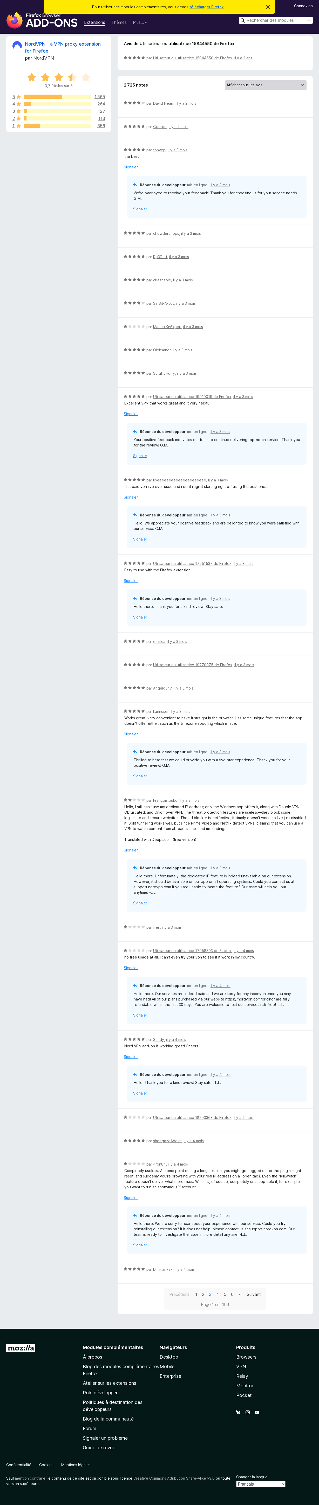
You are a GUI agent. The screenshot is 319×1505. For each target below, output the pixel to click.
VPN (241, 1366)
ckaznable (162, 280)
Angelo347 (162, 688)
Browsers (246, 1357)
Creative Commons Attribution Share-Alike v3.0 (174, 1478)
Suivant (254, 1294)
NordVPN (43, 58)
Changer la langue (252, 1477)
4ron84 (159, 1164)
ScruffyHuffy (164, 373)
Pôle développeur (101, 1392)
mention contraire (30, 1478)
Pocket (244, 1395)
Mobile (167, 1366)
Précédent (179, 1294)
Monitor (244, 1385)
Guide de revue (99, 1447)
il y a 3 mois (177, 150)
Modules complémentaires (113, 1347)
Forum (89, 1428)
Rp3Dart (160, 256)
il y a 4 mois (244, 950)
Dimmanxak (163, 1269)
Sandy (158, 1039)
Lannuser (160, 711)
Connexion (303, 6)
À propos (92, 1357)
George (160, 126)
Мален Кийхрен (167, 326)
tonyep (159, 150)
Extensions (94, 22)
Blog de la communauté (108, 1419)
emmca (159, 641)
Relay (242, 1376)
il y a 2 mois (186, 103)
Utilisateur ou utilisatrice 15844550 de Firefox (192, 58)
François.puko (165, 800)
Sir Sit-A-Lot (163, 303)
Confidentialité (18, 1465)
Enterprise (170, 1376)
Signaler (131, 167)
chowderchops (166, 233)
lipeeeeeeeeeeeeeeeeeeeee (179, 480)
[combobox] (276, 20)
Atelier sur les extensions (109, 1383)
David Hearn (163, 103)
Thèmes (119, 22)
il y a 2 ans (243, 58)
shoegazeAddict (167, 1141)
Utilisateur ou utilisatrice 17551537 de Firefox (192, 563)
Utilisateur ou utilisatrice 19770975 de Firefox (192, 665)
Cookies (46, 1465)
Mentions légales (76, 1465)
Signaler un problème (105, 1438)
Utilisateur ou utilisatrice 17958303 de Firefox (192, 950)
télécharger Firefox (206, 7)
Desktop (169, 1357)
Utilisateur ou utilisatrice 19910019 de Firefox (192, 396)
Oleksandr (162, 350)
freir (156, 927)
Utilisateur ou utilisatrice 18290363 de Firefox (192, 1117)
